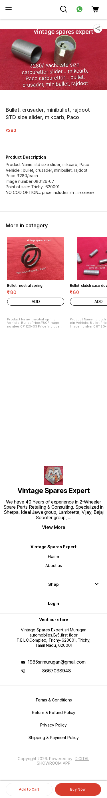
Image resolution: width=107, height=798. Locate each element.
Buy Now (78, 789)
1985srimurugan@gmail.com (57, 661)
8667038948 (56, 670)
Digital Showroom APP (63, 761)
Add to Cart (29, 789)
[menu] (8, 10)
